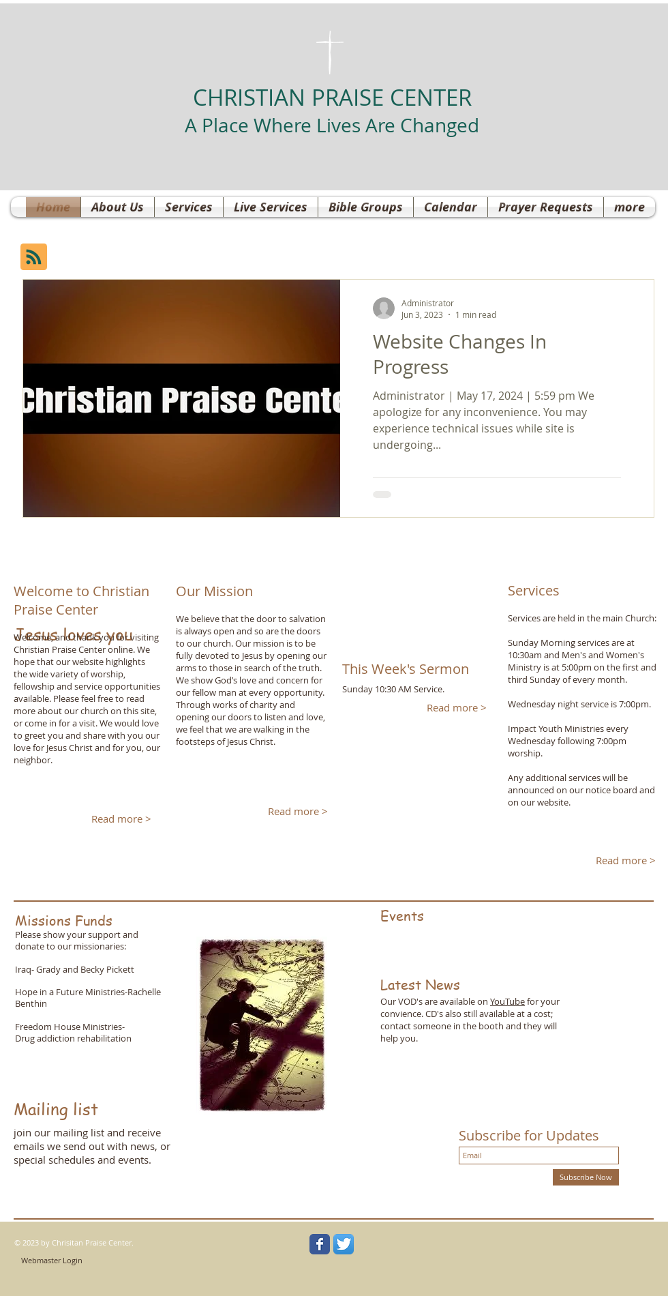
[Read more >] (121, 818)
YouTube (507, 1001)
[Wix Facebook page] (319, 1244)
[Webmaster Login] (51, 1260)
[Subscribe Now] (586, 1177)
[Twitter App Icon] (343, 1244)
